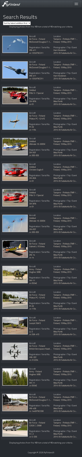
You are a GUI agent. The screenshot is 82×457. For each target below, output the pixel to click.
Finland (56, 41)
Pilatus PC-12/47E (37, 118)
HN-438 (32, 408)
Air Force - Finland (37, 38)
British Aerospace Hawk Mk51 (42, 348)
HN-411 (32, 50)
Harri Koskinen (59, 50)
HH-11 (32, 280)
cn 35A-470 (34, 334)
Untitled (32, 90)
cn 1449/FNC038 (36, 411)
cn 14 (31, 257)
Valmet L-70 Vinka (37, 246)
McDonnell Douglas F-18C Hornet (43, 41)
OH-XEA (32, 178)
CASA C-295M (35, 425)
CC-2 (31, 433)
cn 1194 (32, 129)
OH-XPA (32, 101)
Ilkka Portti (57, 101)
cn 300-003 (34, 155)
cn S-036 (33, 436)
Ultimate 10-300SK (37, 144)
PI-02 (31, 126)
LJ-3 (31, 331)
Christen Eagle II (36, 169)
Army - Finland (35, 269)
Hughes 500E (35, 272)
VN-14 (32, 254)
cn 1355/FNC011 (36, 52)
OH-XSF (32, 152)
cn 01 (31, 104)
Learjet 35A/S (35, 323)
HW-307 (32, 357)
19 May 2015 (66, 41)
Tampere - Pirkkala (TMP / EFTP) (67, 38)
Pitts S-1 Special (36, 93)
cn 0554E (33, 283)
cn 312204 (33, 359)
